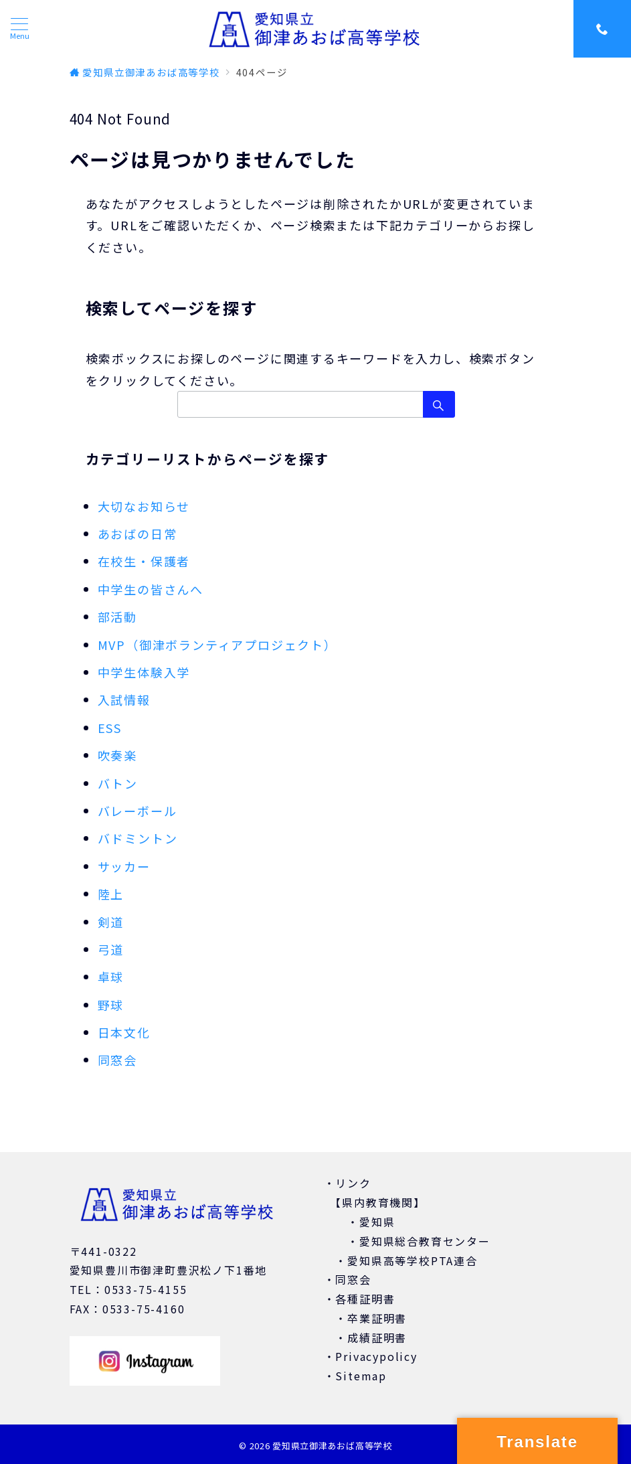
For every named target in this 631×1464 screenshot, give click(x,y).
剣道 (111, 921)
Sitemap (361, 1376)
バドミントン (138, 838)
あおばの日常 (137, 533)
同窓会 (117, 1059)
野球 (111, 1004)
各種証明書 (365, 1299)
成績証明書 (377, 1337)
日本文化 (124, 1032)
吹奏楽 (117, 755)
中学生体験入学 (144, 672)
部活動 (117, 616)
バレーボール (137, 810)
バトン (118, 783)
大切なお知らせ (144, 506)
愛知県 (377, 1222)
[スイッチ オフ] (602, 29)
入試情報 (124, 699)
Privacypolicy (376, 1356)
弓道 (111, 949)
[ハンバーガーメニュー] (19, 28)
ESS (110, 727)
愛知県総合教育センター (424, 1241)
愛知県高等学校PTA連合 (412, 1260)
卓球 (111, 976)
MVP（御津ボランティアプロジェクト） (217, 644)
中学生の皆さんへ (150, 589)
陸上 (111, 893)
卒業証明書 (377, 1318)
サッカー (124, 866)
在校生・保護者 (144, 561)
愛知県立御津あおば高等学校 (331, 1445)
